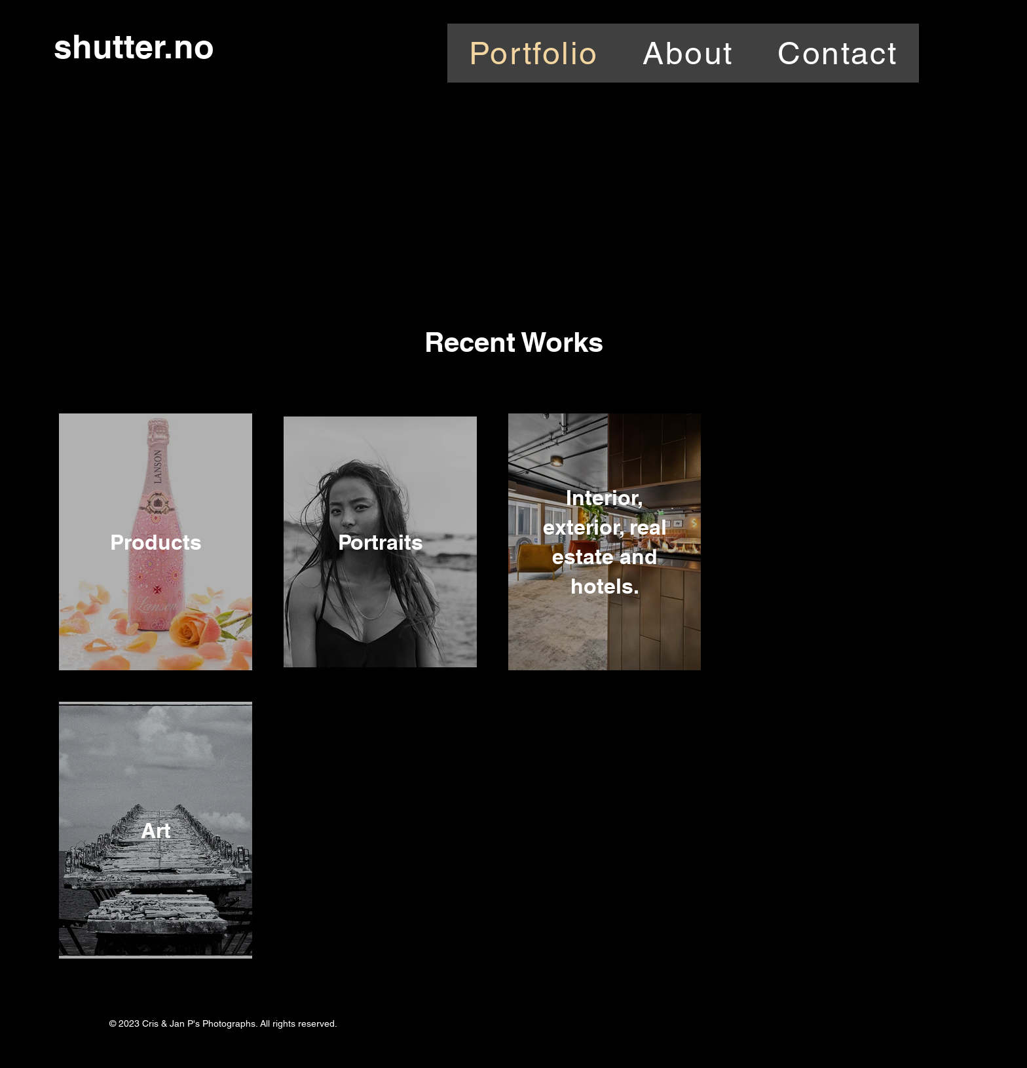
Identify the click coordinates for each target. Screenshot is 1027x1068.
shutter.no (134, 46)
